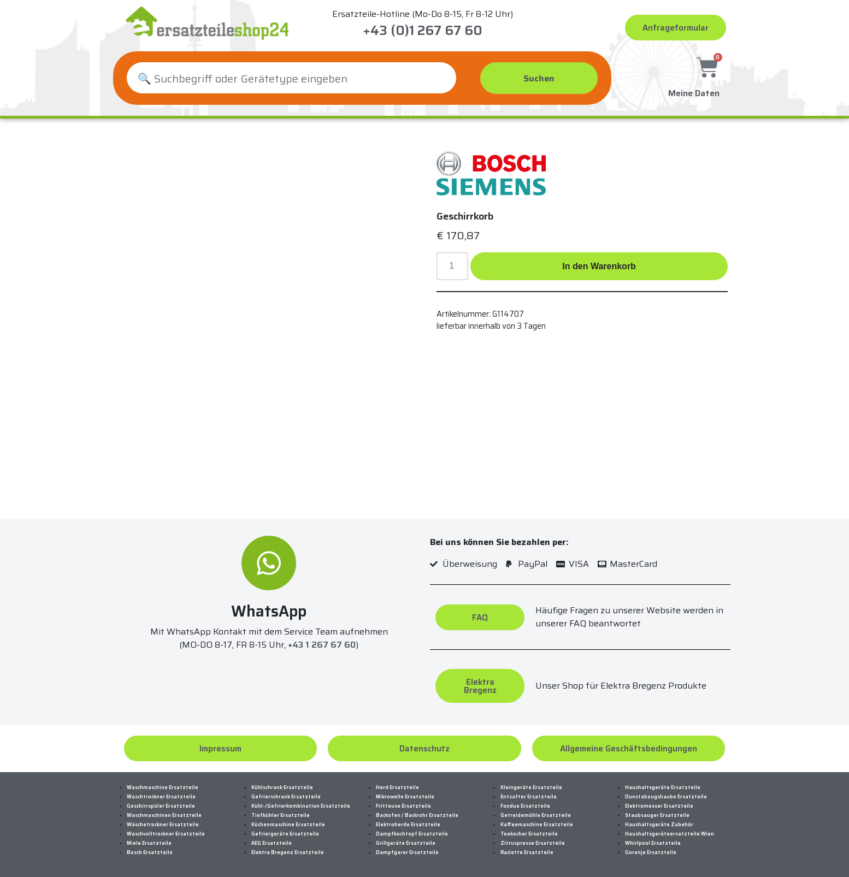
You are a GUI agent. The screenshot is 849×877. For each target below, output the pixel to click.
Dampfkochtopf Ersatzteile (412, 834)
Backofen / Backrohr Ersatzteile (417, 815)
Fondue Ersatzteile (525, 806)
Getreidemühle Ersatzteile (535, 815)
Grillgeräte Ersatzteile (405, 843)
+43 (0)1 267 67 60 (422, 30)
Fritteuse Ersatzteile (403, 806)
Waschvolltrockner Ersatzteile (166, 834)
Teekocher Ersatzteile (529, 834)
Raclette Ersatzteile (526, 852)
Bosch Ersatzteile (150, 852)
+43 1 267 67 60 (322, 644)
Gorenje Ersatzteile (650, 852)
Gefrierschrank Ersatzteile (286, 797)
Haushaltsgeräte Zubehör (659, 824)
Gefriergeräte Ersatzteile (285, 834)
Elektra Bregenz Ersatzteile (287, 852)
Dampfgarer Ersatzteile (407, 852)
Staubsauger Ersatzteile (657, 815)
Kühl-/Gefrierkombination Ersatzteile (300, 806)
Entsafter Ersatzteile (528, 797)
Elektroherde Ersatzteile (408, 824)
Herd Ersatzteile (397, 787)
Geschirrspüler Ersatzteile (161, 806)
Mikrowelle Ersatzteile (405, 797)
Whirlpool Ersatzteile (653, 843)
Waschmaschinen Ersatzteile (164, 815)
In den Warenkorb (599, 266)
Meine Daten (694, 91)
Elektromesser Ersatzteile (659, 806)
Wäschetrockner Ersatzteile (163, 824)
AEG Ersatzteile (271, 843)
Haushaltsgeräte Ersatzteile (662, 787)
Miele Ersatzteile (149, 843)
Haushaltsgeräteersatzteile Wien (669, 834)
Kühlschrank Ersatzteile (282, 787)
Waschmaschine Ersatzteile (162, 787)
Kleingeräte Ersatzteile (531, 787)
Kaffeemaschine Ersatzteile (536, 824)
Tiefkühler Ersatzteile (280, 815)
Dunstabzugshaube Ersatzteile (666, 797)
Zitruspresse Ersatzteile (532, 843)
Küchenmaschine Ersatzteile (288, 824)
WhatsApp (268, 611)
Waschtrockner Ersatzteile (161, 797)
